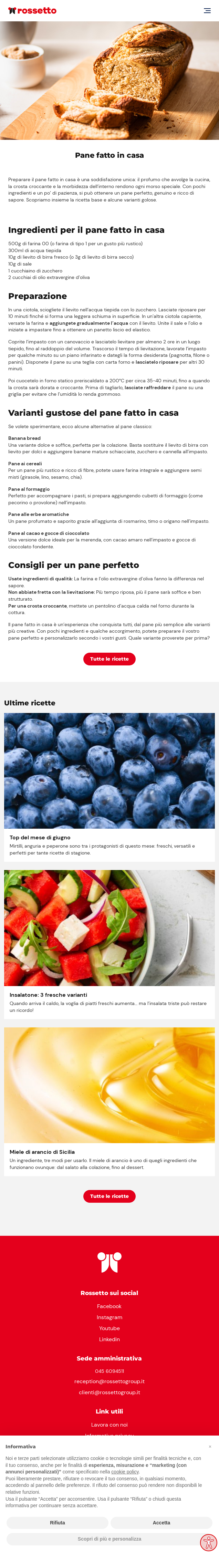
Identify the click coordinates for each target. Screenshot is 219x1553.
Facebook (109, 1306)
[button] (210, 1446)
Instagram (109, 1317)
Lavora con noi (109, 1424)
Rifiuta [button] (57, 1522)
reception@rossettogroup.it (109, 1381)
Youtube (109, 1328)
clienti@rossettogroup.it (109, 1392)
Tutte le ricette (109, 659)
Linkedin (109, 1339)
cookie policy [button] (124, 1471)
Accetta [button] (161, 1522)
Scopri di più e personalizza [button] (109, 1539)
